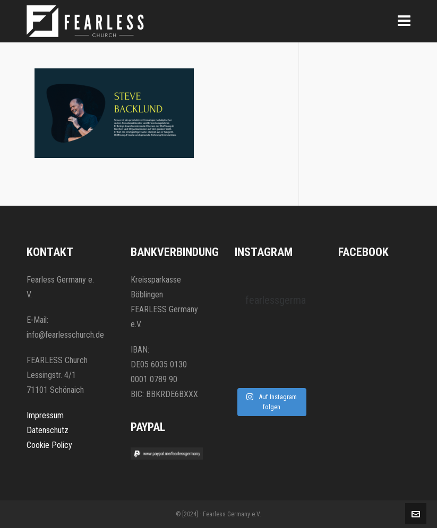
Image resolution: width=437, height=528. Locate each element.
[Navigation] (404, 21)
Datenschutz (47, 430)
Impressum (45, 415)
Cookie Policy (49, 445)
